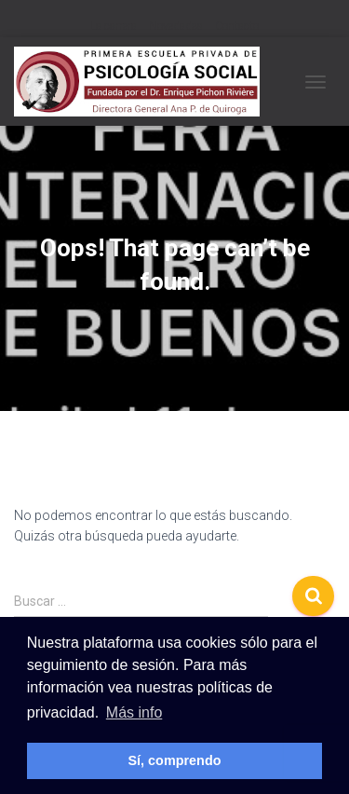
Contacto (237, 26)
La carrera (113, 26)
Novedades (176, 26)
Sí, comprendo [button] (174, 760)
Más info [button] (134, 712)
